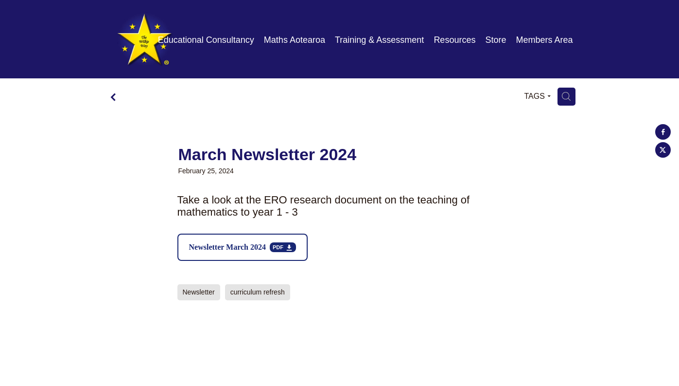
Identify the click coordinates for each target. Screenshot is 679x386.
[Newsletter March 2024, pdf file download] (242, 247)
